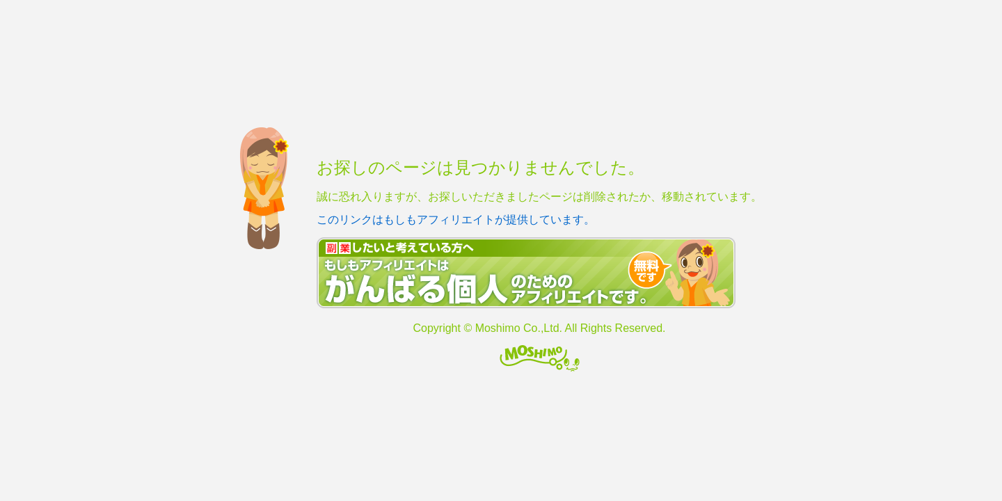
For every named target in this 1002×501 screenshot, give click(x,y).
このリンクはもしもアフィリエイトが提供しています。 (456, 219)
